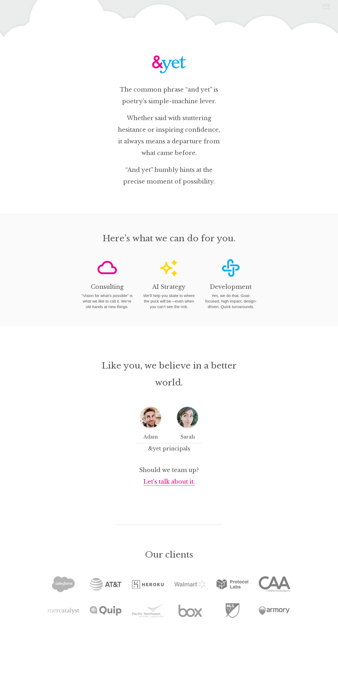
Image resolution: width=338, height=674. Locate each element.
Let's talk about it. (169, 481)
